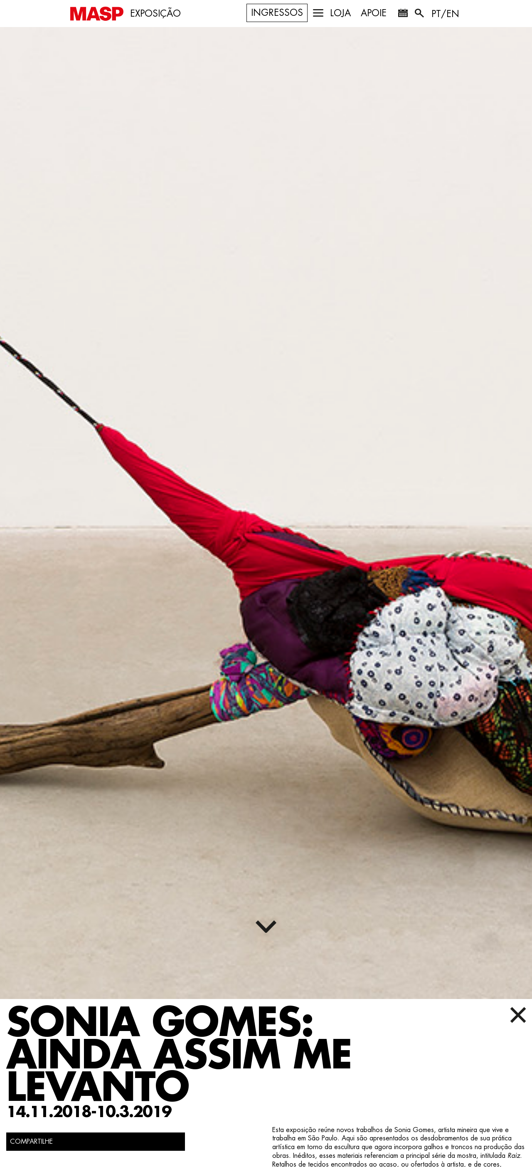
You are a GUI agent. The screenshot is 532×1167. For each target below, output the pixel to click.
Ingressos (277, 12)
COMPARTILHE (31, 1141)
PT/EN (445, 14)
